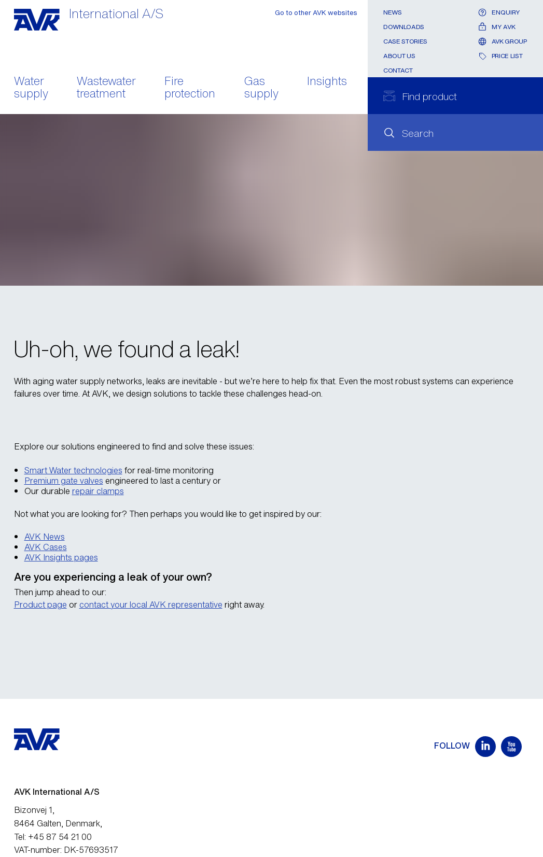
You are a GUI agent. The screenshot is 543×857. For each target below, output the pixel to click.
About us (399, 55)
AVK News (44, 536)
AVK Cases (45, 547)
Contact (397, 70)
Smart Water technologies (73, 470)
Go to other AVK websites (316, 13)
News (392, 12)
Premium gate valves (63, 480)
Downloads (403, 26)
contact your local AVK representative (150, 604)
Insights (327, 82)
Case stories (405, 41)
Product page (40, 604)
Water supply (31, 88)
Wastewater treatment (106, 88)
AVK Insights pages (61, 557)
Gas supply (261, 88)
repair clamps (98, 491)
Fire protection (189, 88)
